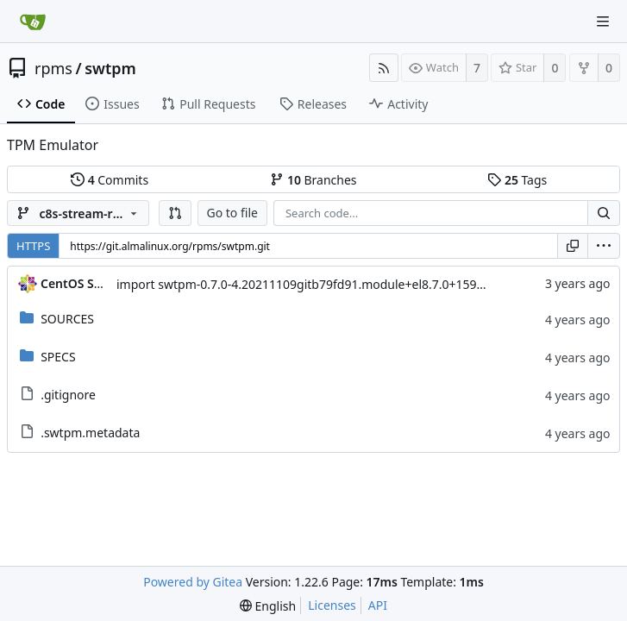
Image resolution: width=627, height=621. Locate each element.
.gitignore (68, 394)
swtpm (110, 68)
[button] (175, 213)
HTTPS (33, 246)
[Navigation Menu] (602, 21)
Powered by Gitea (192, 582)
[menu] (603, 246)
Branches (313, 180)
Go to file (232, 212)
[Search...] (603, 213)
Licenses (332, 605)
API (377, 605)
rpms (53, 68)
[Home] (33, 21)
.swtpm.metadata (90, 432)
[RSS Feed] (383, 67)
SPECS (58, 356)
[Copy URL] (572, 246)
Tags (517, 180)
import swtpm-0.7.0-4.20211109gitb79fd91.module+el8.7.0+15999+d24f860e (333, 284)
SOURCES (67, 318)
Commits (109, 180)
